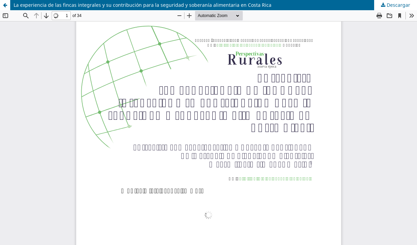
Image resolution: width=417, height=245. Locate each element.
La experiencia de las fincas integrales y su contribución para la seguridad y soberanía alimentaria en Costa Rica (142, 5)
